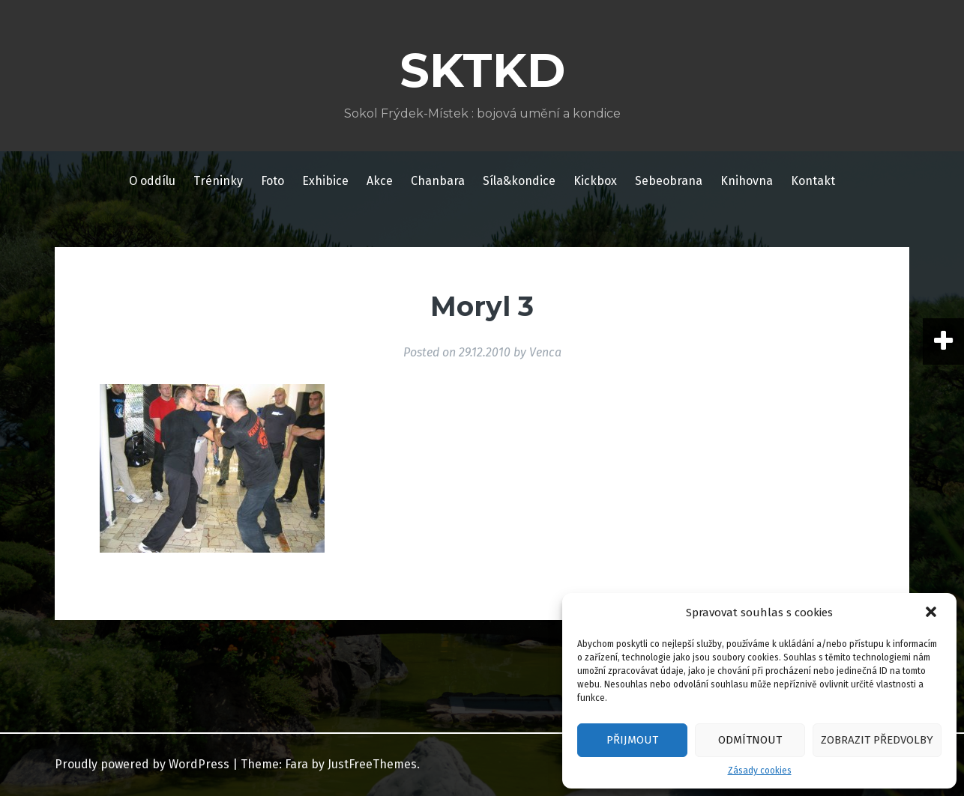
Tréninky (218, 181)
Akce (380, 181)
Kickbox (595, 181)
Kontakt (813, 181)
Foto (272, 181)
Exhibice (325, 181)
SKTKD (482, 70)
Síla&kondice (519, 181)
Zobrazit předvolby (877, 740)
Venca (545, 352)
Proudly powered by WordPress (142, 764)
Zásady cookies (760, 770)
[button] (933, 613)
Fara (296, 764)
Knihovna (746, 181)
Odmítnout (750, 740)
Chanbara (438, 181)
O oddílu (152, 181)
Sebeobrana (668, 181)
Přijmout (632, 740)
